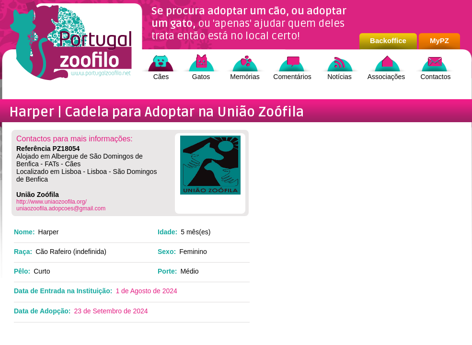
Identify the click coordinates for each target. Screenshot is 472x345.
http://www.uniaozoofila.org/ (51, 201)
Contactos (435, 76)
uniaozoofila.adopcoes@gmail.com (60, 208)
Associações (386, 76)
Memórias (244, 76)
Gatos (201, 76)
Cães (161, 76)
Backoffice (388, 40)
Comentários (292, 76)
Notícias (339, 76)
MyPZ (439, 40)
